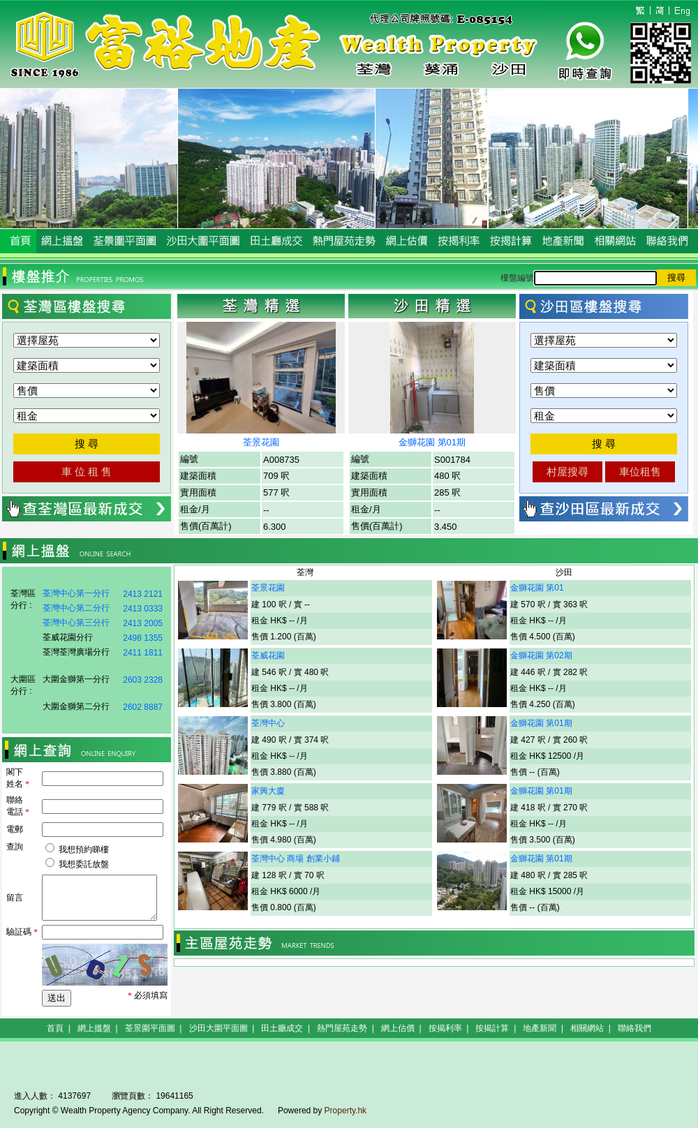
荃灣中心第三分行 (76, 623)
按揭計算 (492, 1028)
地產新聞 (539, 1028)
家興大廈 (268, 791)
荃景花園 (261, 442)
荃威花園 (268, 655)
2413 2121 (143, 594)
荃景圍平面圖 (150, 1028)
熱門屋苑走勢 (342, 1028)
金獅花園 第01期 (432, 442)
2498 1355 (143, 638)
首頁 (55, 1028)
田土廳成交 (282, 1028)
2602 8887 (143, 707)
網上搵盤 (94, 1028)
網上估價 (398, 1028)
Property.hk (345, 1110)
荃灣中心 (268, 723)
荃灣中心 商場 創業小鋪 (295, 858)
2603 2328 (143, 680)
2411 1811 (143, 653)
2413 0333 (143, 609)
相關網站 (587, 1028)
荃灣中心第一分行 (76, 593)
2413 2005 (143, 623)
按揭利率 (445, 1028)
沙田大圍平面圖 (218, 1028)
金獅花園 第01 (537, 588)
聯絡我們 (634, 1028)
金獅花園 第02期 (541, 655)
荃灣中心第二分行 (76, 608)
